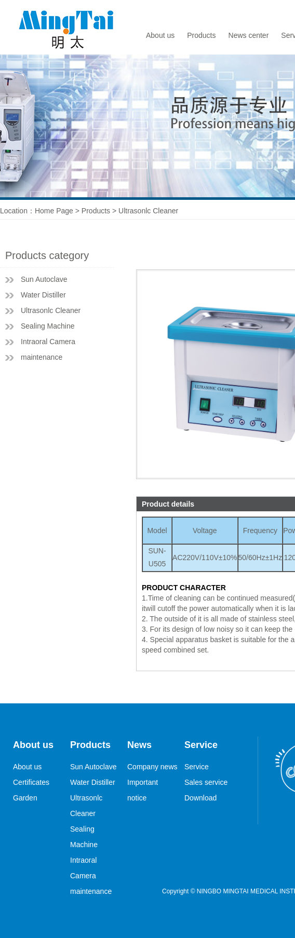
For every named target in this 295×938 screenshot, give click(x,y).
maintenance (41, 357)
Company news (152, 767)
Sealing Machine (48, 326)
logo (70, 27)
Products (201, 35)
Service (196, 767)
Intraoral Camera (48, 341)
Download (200, 798)
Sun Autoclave (44, 279)
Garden (25, 798)
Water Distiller (43, 295)
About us (160, 35)
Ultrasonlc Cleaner (51, 310)
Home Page (54, 211)
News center (249, 35)
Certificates (31, 782)
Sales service (205, 782)
